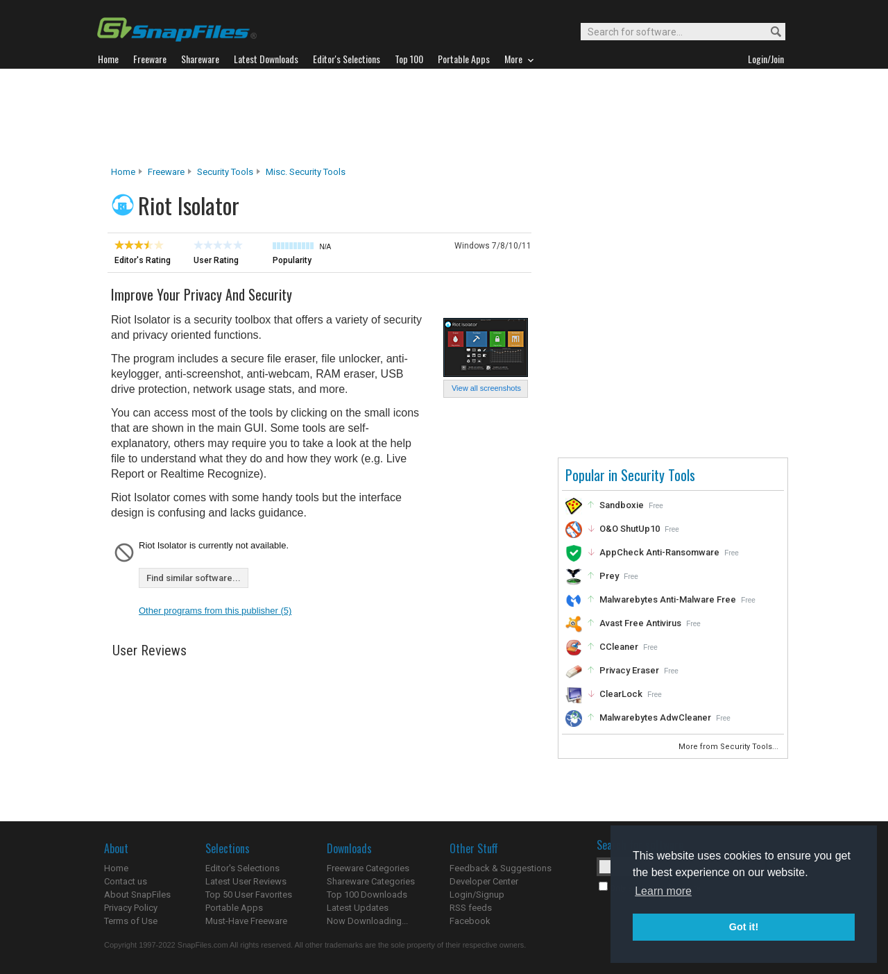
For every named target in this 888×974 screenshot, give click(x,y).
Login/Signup (477, 894)
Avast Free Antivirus (640, 623)
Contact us (125, 881)
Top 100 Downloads (367, 894)
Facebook (470, 921)
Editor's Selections (242, 868)
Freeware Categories (368, 868)
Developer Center (484, 881)
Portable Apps (234, 907)
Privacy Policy (130, 907)
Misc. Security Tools (305, 172)
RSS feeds (471, 907)
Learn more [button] (663, 891)
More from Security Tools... (729, 746)
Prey (609, 576)
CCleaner (618, 646)
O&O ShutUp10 (629, 528)
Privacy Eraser (629, 670)
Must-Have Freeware (246, 921)
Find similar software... (193, 578)
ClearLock (620, 694)
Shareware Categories (371, 881)
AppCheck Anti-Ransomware (659, 552)
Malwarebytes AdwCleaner (655, 717)
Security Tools (225, 172)
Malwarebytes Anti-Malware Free (667, 599)
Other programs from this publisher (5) (215, 610)
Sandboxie (621, 505)
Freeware (166, 172)
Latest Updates (357, 907)
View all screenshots (486, 388)
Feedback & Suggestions (501, 868)
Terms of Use (130, 921)
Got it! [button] (743, 926)
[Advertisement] (444, 117)
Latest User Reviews (246, 881)
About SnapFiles (137, 894)
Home (123, 172)
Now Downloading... (367, 921)
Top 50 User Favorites (248, 894)
